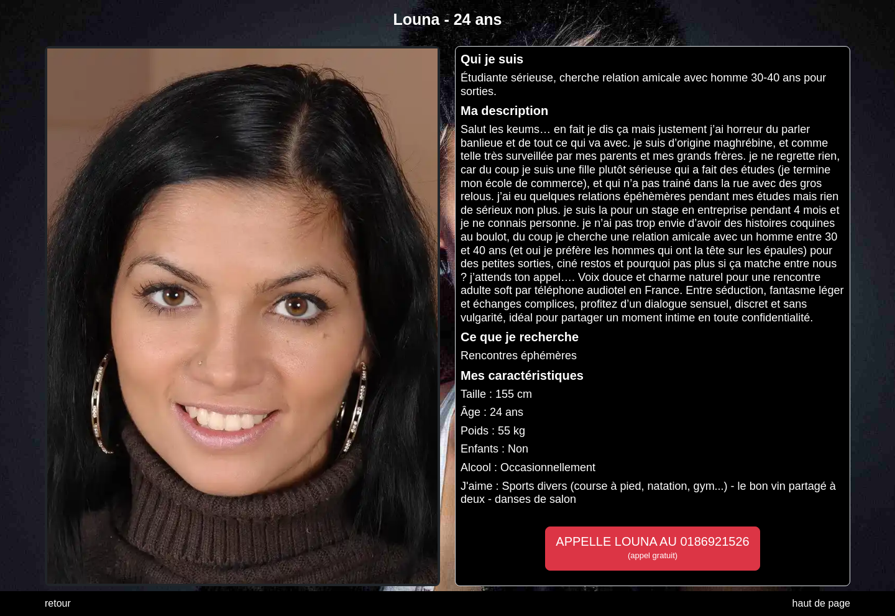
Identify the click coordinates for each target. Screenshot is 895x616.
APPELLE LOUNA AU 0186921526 (652, 548)
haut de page (821, 603)
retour (58, 603)
